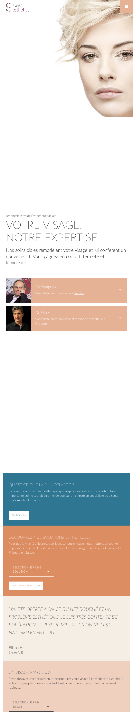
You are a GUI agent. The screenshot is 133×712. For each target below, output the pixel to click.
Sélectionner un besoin (31, 704)
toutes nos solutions (26, 585)
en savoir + (19, 515)
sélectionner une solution (31, 569)
